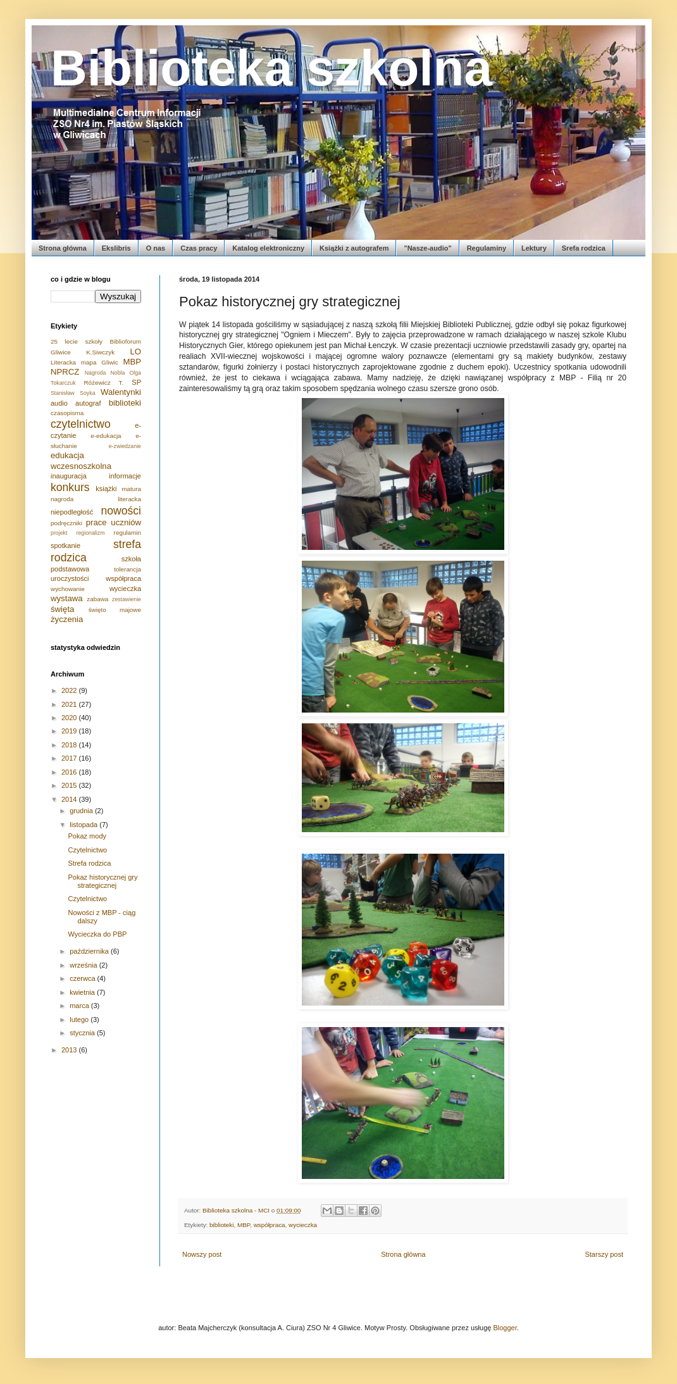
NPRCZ (65, 372)
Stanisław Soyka (73, 393)
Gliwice (61, 352)
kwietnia (83, 992)
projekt (59, 533)
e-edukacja (105, 435)
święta (62, 609)
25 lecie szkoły (76, 341)
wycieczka (303, 1224)
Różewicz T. (103, 382)
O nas (156, 248)
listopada (84, 824)
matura (131, 488)
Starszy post (604, 1254)
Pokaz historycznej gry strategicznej (102, 881)
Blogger (504, 1327)
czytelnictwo (81, 424)
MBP (243, 1224)
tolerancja (127, 569)
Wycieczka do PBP (97, 934)
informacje (125, 476)
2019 (70, 731)
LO (135, 351)
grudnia (82, 810)
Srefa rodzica (584, 248)
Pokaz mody (87, 836)
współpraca (269, 1224)
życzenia (67, 619)
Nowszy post (201, 1254)
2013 (70, 1050)
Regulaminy (486, 248)
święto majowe (115, 609)
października (90, 951)
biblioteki (221, 1224)
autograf (88, 403)
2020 (70, 717)
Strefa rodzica (89, 863)
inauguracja (69, 476)
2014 (70, 799)
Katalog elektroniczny (268, 248)
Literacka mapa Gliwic (84, 362)
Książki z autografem (354, 248)
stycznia (83, 1033)
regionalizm (91, 533)
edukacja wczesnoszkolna (81, 460)
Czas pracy (198, 248)
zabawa (97, 598)
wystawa (67, 598)
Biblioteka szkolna (271, 68)
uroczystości (70, 578)
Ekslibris (116, 248)
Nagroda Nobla (105, 373)
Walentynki (121, 392)
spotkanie (65, 545)
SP (136, 382)
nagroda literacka (96, 499)
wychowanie (68, 588)
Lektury (534, 248)
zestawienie (126, 599)
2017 (70, 758)
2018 (70, 745)
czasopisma (67, 412)
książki (106, 488)
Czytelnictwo (87, 850)
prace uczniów (113, 522)
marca (80, 1005)
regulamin (127, 532)
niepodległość (72, 512)
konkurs (70, 487)
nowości (121, 510)
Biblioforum (125, 341)
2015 (70, 785)
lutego (80, 1019)
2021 (70, 704)
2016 (70, 772)
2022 (70, 690)
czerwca (83, 978)
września (84, 965)
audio (59, 403)
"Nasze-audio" (427, 248)
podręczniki (66, 523)
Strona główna (63, 248)
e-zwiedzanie (125, 446)
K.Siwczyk (100, 352)
